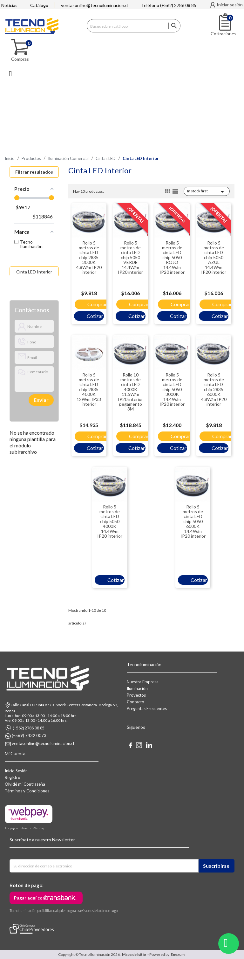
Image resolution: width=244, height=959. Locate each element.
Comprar (97, 304)
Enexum (178, 954)
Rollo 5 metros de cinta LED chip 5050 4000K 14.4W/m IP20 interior (109, 521)
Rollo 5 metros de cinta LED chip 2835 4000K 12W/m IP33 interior (89, 389)
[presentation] (36, 399)
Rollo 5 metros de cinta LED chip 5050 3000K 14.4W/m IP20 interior (172, 389)
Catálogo (39, 5)
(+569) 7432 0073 (29, 735)
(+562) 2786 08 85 (28, 728)
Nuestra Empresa (143, 681)
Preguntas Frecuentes (147, 708)
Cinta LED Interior (34, 271)
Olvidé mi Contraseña (25, 784)
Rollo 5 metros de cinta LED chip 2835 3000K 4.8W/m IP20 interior (89, 257)
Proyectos (136, 695)
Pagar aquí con (29, 897)
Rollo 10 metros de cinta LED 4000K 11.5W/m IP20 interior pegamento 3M (130, 392)
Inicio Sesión (16, 770)
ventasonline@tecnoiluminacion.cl (94, 5)
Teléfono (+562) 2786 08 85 (168, 5)
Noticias (9, 5)
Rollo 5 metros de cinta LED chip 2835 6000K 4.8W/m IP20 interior (214, 389)
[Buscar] (133, 25)
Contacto (135, 701)
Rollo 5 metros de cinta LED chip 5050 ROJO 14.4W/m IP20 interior (172, 257)
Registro (12, 777)
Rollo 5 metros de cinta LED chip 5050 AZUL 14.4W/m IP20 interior (213, 257)
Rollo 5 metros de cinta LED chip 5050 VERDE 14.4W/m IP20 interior (130, 257)
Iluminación (137, 688)
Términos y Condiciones (27, 790)
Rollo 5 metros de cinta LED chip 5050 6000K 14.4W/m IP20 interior (193, 521)
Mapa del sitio (134, 954)
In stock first (206, 192)
